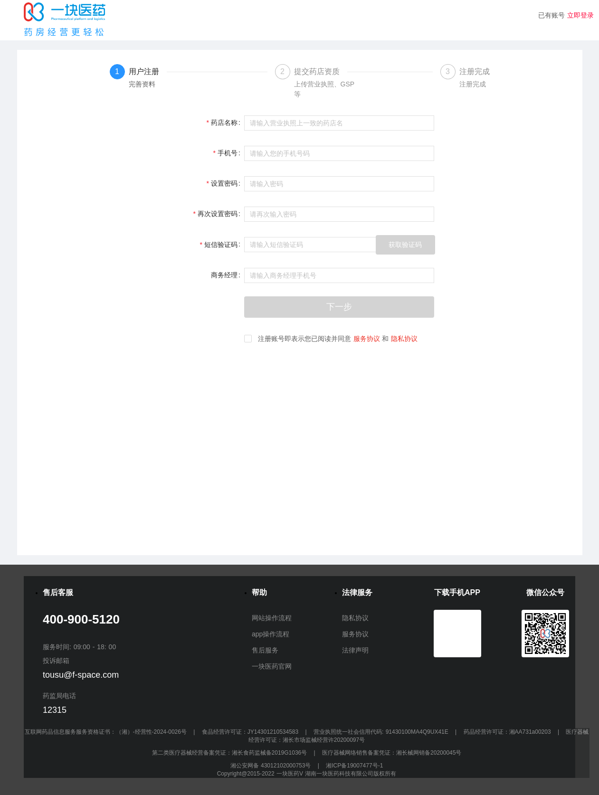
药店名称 (224, 122)
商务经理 (224, 275)
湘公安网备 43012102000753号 (271, 765)
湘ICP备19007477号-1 (354, 765)
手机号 (228, 153)
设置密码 (224, 183)
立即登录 (580, 15)
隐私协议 (404, 338)
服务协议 (366, 338)
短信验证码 (221, 244)
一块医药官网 (272, 666)
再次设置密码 (218, 214)
